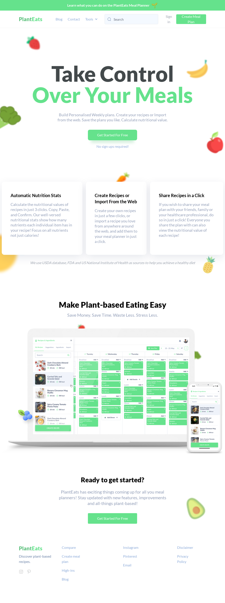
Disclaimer (185, 547)
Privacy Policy (182, 559)
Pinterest (130, 556)
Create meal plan (71, 559)
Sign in (169, 19)
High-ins (68, 570)
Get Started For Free (112, 135)
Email (127, 565)
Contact (74, 19)
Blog (59, 19)
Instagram (130, 547)
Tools (91, 19)
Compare (69, 547)
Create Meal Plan (191, 19)
